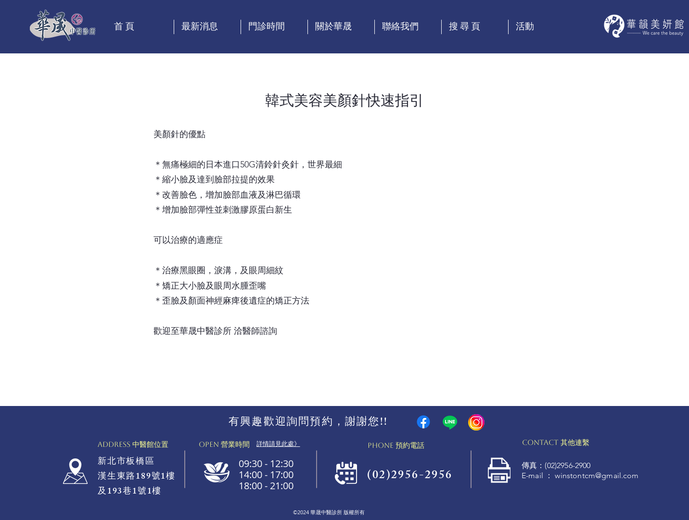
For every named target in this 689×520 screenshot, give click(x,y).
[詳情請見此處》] (278, 444)
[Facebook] (423, 422)
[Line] (450, 422)
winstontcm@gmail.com (596, 475)
